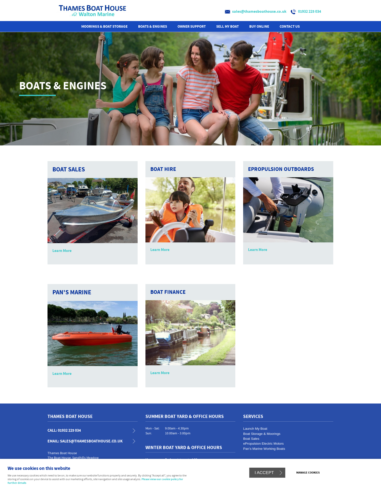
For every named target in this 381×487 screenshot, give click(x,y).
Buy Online (259, 26)
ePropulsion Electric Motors (263, 443)
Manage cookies (308, 473)
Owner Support (192, 26)
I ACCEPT (264, 472)
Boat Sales (251, 438)
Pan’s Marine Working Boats (264, 449)
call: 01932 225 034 (64, 430)
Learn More (61, 250)
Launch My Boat (255, 428)
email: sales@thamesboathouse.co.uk (85, 441)
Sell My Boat (227, 26)
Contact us (290, 26)
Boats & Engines (152, 26)
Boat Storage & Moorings (261, 434)
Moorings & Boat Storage (104, 26)
